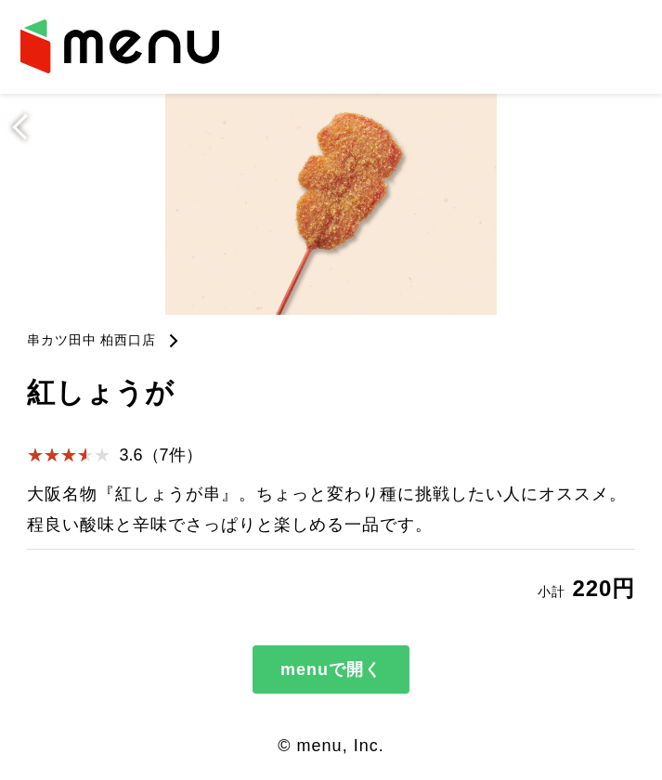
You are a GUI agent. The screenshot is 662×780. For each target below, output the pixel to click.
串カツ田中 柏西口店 (92, 339)
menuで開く (331, 669)
